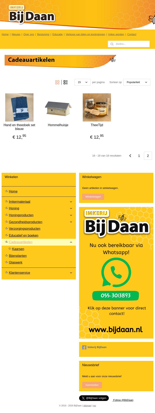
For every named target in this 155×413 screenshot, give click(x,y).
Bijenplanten (18, 255)
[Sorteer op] (137, 82)
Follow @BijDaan (122, 400)
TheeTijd (97, 125)
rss (94, 405)
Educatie (57, 34)
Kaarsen (18, 249)
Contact (131, 34)
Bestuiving (43, 34)
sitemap (87, 405)
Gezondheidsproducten (41, 222)
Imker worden (116, 34)
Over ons (28, 34)
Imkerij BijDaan (94, 347)
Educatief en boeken (23, 235)
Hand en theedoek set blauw (19, 127)
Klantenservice (41, 272)
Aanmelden (92, 384)
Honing (41, 208)
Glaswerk (15, 262)
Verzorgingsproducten (24, 228)
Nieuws (16, 34)
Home (5, 34)
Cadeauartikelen (41, 242)
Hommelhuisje (58, 125)
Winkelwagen (93, 196)
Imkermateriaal (41, 201)
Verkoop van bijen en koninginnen (85, 34)
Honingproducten (41, 215)
